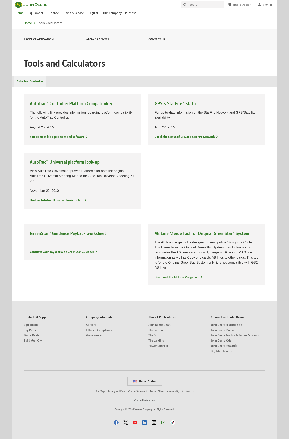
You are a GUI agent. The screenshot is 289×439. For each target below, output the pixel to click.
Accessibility (172, 391)
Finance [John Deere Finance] (53, 13)
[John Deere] (33, 5)
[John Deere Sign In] (264, 4)
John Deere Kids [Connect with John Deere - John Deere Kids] (221, 340)
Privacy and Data (116, 391)
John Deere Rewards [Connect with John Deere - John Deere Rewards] (224, 346)
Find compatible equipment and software (57, 136)
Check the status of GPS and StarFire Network (185, 136)
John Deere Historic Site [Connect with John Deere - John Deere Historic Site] (226, 325)
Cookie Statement (137, 391)
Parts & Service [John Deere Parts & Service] (74, 13)
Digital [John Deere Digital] (93, 13)
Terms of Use (157, 391)
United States (144, 381)
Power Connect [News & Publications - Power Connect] (158, 346)
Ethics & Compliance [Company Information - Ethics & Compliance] (99, 330)
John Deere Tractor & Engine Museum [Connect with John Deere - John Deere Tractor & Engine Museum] (235, 335)
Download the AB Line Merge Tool (177, 277)
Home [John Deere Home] (19, 13)
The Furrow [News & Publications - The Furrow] (155, 330)
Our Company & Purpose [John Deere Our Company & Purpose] (119, 13)
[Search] (202, 4)
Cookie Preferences (144, 400)
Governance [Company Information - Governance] (94, 335)
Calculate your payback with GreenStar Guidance (62, 252)
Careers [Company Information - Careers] (91, 325)
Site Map (100, 391)
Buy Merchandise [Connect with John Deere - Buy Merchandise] (222, 351)
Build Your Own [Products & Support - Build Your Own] (33, 340)
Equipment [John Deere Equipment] (36, 13)
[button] (116, 422)
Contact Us (156, 39)
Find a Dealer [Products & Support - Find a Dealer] (32, 335)
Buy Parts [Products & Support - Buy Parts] (30, 330)
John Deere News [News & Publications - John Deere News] (159, 325)
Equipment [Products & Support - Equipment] (31, 325)
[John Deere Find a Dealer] (239, 4)
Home (28, 23)
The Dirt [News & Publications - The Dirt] (153, 335)
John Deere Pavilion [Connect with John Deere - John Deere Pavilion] (223, 330)
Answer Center (97, 39)
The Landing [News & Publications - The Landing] (156, 340)
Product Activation (39, 39)
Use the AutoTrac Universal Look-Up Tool (56, 200)
